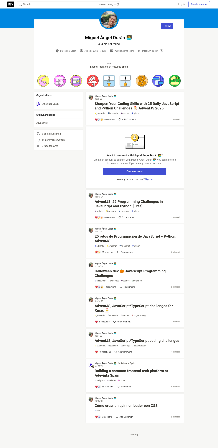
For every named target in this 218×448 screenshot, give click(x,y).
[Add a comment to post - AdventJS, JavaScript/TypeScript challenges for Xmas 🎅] (102, 321)
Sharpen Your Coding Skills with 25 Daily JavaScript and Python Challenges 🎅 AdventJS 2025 (137, 106)
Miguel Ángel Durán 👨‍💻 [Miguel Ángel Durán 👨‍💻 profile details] (105, 96)
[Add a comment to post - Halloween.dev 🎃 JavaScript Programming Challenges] (105, 287)
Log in (181, 4)
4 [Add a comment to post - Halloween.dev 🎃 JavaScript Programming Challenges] (127, 287)
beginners (137, 280)
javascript (100, 113)
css (97, 410)
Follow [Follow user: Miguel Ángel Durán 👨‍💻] (167, 26)
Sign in (148, 179)
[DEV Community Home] (11, 4)
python (135, 113)
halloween (100, 280)
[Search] (20, 4)
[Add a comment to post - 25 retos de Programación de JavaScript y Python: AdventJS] (104, 252)
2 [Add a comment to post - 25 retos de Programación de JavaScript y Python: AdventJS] (124, 252)
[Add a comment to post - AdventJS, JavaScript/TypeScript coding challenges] (103, 352)
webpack (100, 380)
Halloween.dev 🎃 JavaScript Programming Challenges (130, 273)
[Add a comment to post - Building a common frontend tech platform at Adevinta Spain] (104, 386)
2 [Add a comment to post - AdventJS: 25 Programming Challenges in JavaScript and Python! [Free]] (126, 217)
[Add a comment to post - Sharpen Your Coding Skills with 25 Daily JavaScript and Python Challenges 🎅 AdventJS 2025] (105, 119)
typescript (113, 113)
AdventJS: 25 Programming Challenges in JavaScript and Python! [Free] (129, 203)
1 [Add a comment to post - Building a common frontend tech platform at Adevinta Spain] (123, 386)
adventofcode (139, 345)
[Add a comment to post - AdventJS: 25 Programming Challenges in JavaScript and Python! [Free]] (105, 217)
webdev (125, 113)
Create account (199, 4)
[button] (43, 81)
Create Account (134, 171)
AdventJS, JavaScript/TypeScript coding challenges (137, 341)
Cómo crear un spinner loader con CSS (126, 406)
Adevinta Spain (128, 363)
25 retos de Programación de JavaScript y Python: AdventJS (135, 238)
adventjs (99, 246)
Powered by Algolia (109, 4)
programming (139, 315)
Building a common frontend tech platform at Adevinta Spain (131, 373)
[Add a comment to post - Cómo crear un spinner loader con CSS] (103, 417)
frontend (122, 380)
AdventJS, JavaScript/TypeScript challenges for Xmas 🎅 (134, 308)
